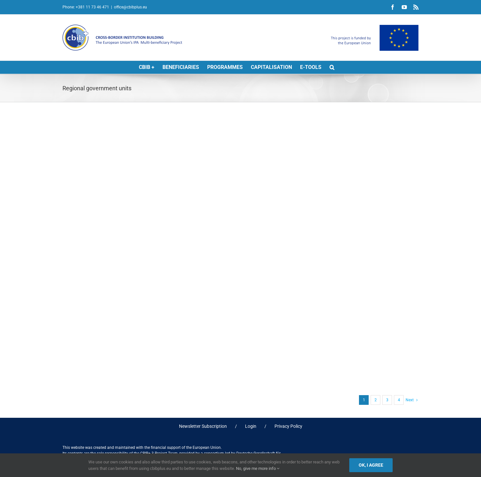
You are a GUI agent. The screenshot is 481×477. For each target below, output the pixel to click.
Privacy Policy (288, 426)
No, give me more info (257, 468)
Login (250, 426)
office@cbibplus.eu (130, 7)
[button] (332, 67)
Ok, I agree (371, 465)
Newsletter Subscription (203, 426)
